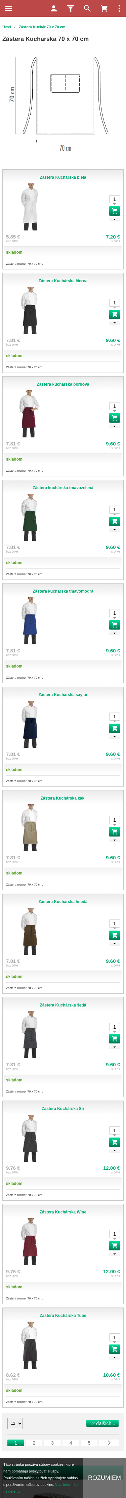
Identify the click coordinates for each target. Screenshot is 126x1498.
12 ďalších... (102, 1423)
